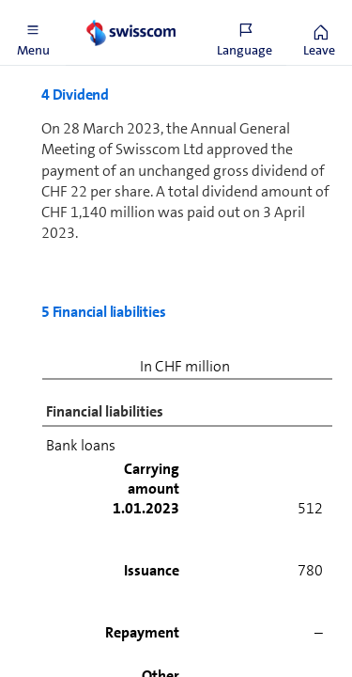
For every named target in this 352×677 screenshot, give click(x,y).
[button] (33, 33)
